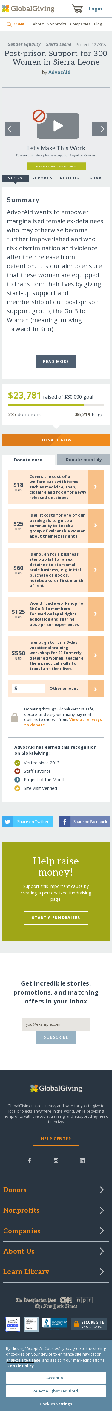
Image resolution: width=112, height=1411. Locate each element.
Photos (69, 178)
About (38, 24)
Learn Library (26, 1272)
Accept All (56, 1377)
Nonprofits (57, 24)
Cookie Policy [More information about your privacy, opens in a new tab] (20, 1365)
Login (95, 8)
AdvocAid (59, 72)
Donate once (28, 460)
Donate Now (56, 440)
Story (15, 178)
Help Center (56, 1138)
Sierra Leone (59, 44)
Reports (42, 178)
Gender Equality (24, 44)
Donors (15, 1190)
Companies (80, 24)
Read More (56, 361)
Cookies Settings (56, 1404)
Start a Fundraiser (56, 917)
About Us (19, 1252)
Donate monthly (83, 460)
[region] (56, 1375)
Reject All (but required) (56, 1391)
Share (97, 178)
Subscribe (56, 1037)
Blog (98, 24)
